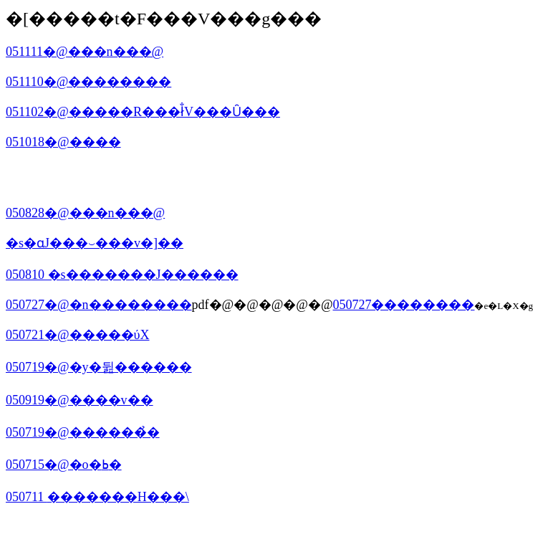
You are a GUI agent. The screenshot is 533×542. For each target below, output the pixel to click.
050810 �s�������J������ (122, 274)
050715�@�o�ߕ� (64, 464)
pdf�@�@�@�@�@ (262, 305)
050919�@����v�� (79, 400)
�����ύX (109, 335)
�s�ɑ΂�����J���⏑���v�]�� (94, 243)
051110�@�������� (88, 82)
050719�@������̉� (83, 432)
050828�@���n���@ (85, 213)
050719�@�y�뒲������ (99, 367)
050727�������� (403, 305)
